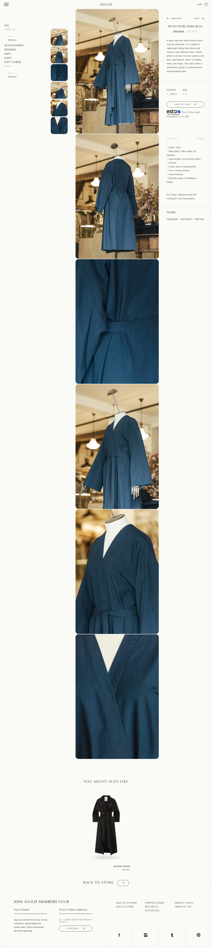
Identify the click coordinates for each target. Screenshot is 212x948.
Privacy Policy (184, 903)
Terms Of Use (183, 907)
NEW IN (9, 30)
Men (10, 36)
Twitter (199, 219)
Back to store (106, 883)
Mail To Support (126, 903)
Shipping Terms (154, 903)
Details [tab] (172, 139)
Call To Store (125, 907)
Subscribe (75, 928)
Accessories (14, 45)
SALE (7, 66)
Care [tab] (200, 139)
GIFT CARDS (13, 62)
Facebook (172, 219)
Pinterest (186, 219)
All (6, 25)
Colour (171, 90)
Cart (202, 4)
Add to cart (185, 104)
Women (12, 40)
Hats (8, 58)
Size (184, 90)
